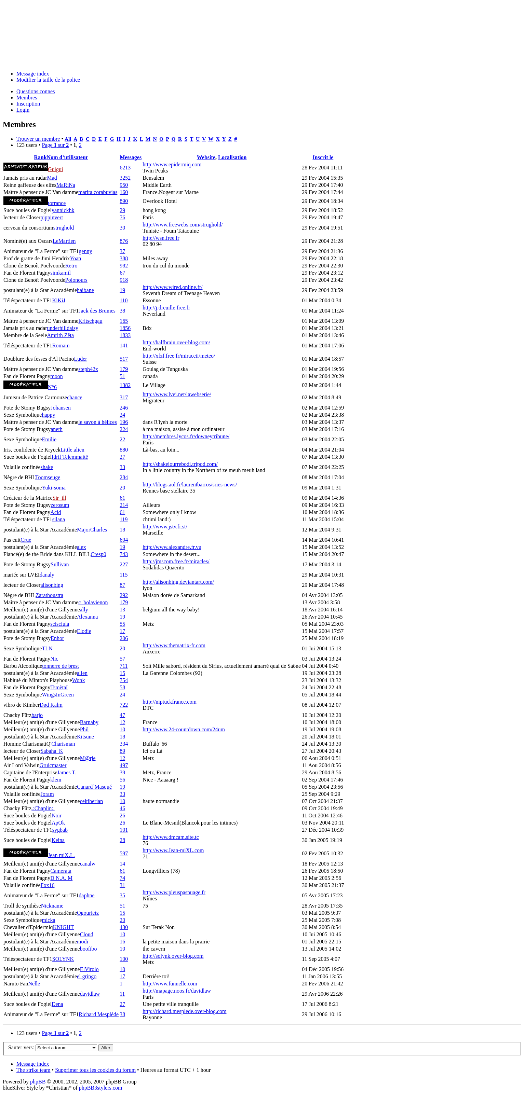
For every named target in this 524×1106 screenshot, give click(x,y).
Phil (84, 729)
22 (122, 439)
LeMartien (64, 241)
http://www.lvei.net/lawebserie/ (177, 394)
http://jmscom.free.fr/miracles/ (176, 561)
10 (122, 729)
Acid (55, 512)
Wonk (78, 680)
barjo (37, 715)
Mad (52, 178)
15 (122, 673)
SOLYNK (63, 959)
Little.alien (72, 450)
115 (123, 575)
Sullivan (60, 564)
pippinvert (51, 217)
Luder (80, 359)
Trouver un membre (38, 139)
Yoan (75, 258)
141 (124, 345)
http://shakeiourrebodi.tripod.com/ (180, 464)
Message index (32, 74)
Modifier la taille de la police (48, 80)
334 (124, 744)
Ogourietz (88, 913)
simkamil (60, 273)
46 (122, 808)
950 (124, 185)
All (68, 139)
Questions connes (35, 91)
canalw (87, 864)
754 (124, 680)
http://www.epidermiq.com (172, 164)
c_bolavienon (93, 602)
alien (82, 673)
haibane (85, 290)
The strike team (33, 1070)
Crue (26, 540)
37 (122, 251)
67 (122, 273)
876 (124, 241)
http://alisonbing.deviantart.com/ (178, 582)
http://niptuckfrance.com (170, 702)
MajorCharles (92, 530)
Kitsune (85, 736)
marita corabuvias (97, 192)
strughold (63, 228)
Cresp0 (98, 554)
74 (122, 878)
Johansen (61, 408)
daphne (86, 895)
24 (122, 415)
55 (122, 624)
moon (56, 376)
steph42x (88, 369)
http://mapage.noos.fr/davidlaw (177, 991)
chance (74, 397)
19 (122, 290)
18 (122, 530)
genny (85, 251)
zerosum (60, 505)
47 (122, 715)
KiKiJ (58, 300)
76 (122, 217)
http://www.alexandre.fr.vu (172, 547)
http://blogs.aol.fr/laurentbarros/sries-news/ (190, 484)
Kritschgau (90, 321)
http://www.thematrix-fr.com (174, 645)
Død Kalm (51, 705)
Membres (26, 97)
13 (122, 609)
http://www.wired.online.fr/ (172, 287)
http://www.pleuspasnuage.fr (174, 892)
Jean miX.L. (61, 855)
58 (122, 687)
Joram (47, 794)
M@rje (88, 758)
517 (124, 359)
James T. (66, 772)
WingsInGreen (58, 694)
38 (122, 311)
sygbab (60, 830)
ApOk (58, 823)
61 (122, 498)
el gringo (86, 976)
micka (48, 920)
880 (124, 450)
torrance (57, 203)
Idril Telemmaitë (70, 457)
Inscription (28, 104)
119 (123, 519)
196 (124, 422)
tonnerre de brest (60, 666)
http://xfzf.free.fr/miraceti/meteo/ (179, 356)
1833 (125, 335)
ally (84, 609)
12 (122, 722)
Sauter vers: (21, 1047)
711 (123, 666)
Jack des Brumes (97, 311)
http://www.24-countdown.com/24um (184, 729)
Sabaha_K (51, 751)
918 (124, 280)
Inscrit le (322, 157)
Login (22, 110)
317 (124, 397)
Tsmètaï (58, 687)
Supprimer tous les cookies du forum (95, 1070)
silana (58, 519)
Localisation (232, 157)
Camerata (60, 871)
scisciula (59, 624)
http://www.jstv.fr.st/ (165, 526)
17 (122, 631)
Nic (54, 659)
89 (122, 751)
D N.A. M (61, 878)
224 (124, 429)
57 (122, 659)
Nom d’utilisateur (67, 157)
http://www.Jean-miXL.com (173, 850)
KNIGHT (63, 927)
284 (124, 477)
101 (124, 830)
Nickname (52, 906)
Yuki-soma (53, 487)
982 (124, 265)
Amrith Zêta (60, 335)
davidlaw (90, 994)
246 (124, 408)
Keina (58, 840)
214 (124, 505)
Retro (71, 265)
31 (122, 885)
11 (122, 994)
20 (122, 487)
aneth (57, 429)
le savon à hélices (97, 422)
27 (122, 457)
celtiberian (91, 801)
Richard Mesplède (99, 1014)
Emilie (49, 439)
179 (124, 369)
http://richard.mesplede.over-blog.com (184, 1011)
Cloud (86, 934)
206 (124, 638)
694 (124, 540)
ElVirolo (89, 969)
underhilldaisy (63, 328)
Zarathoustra (49, 595)
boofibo (88, 949)
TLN (47, 648)
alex (81, 547)
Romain (61, 345)
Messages (131, 157)
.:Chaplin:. (43, 808)
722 (124, 705)
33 (122, 467)
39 (122, 772)
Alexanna (87, 617)
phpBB (37, 1081)
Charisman (63, 744)
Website (206, 157)
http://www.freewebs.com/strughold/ (183, 224)
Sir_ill (59, 498)
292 (124, 595)
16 (122, 941)
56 (122, 780)
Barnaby (89, 722)
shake (47, 467)
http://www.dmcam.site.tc (171, 837)
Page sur (55, 145)
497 (124, 765)
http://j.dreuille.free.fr (166, 307)
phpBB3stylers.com (100, 1088)
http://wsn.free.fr (161, 238)
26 (122, 815)
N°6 (52, 387)
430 (124, 927)
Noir (57, 815)
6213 (125, 167)
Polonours (76, 280)
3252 (125, 178)
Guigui (55, 169)
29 (122, 210)
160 (124, 192)
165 (124, 321)
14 (122, 864)
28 (122, 840)
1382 (125, 385)
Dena (57, 1004)
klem (55, 780)
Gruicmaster (52, 765)
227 (124, 564)
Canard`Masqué (94, 787)
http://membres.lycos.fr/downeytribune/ (186, 436)
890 (124, 201)
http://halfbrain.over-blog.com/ (176, 342)
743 (124, 554)
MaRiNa (65, 185)
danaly (47, 575)
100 (124, 959)
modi (82, 941)
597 (124, 853)
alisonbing (51, 585)
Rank (40, 157)
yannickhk (63, 210)
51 (122, 376)
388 (124, 258)
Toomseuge (48, 477)
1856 (125, 328)
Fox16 (48, 885)
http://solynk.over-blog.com (173, 956)
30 (122, 228)
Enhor (57, 638)
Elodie (84, 631)
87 (122, 585)
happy (48, 415)
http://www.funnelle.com (170, 983)
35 (122, 895)
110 (123, 300)
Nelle (34, 983)
